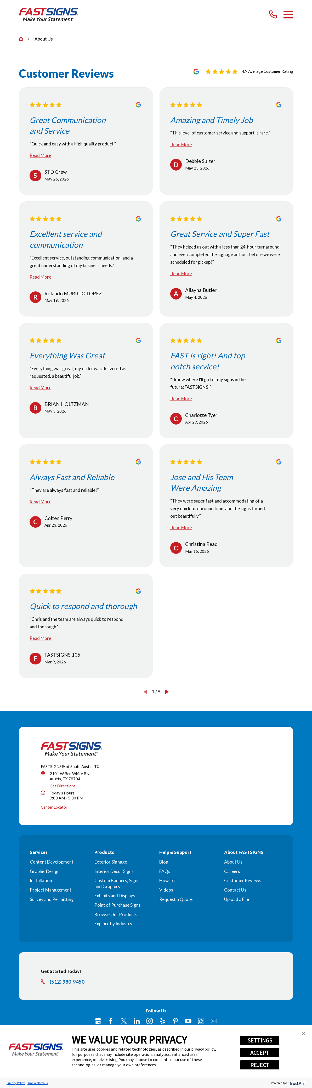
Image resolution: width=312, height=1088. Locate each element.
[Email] (214, 1021)
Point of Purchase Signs (117, 905)
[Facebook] (111, 1021)
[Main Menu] (288, 14)
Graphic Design (45, 871)
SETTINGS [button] (259, 1040)
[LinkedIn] (137, 1021)
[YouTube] (188, 1021)
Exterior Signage (110, 862)
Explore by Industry (113, 923)
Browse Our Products (115, 914)
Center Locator (54, 807)
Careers (232, 871)
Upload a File (236, 899)
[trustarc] (297, 1083)
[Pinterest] (175, 1021)
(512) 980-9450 (67, 981)
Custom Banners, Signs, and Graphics (117, 883)
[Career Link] (201, 1021)
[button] (303, 1033)
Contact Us (235, 890)
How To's (168, 880)
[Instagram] (149, 1021)
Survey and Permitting (52, 899)
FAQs (164, 871)
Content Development (51, 862)
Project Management (50, 890)
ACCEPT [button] (259, 1052)
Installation (41, 880)
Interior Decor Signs (114, 871)
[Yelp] (162, 1021)
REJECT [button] (259, 1065)
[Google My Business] (98, 1021)
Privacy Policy (16, 1083)
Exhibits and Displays (114, 895)
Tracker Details (37, 1083)
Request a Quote (175, 899)
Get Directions (63, 785)
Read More (40, 155)
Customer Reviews (242, 880)
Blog (163, 862)
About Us (233, 862)
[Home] (49, 14)
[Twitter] (124, 1021)
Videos (166, 890)
